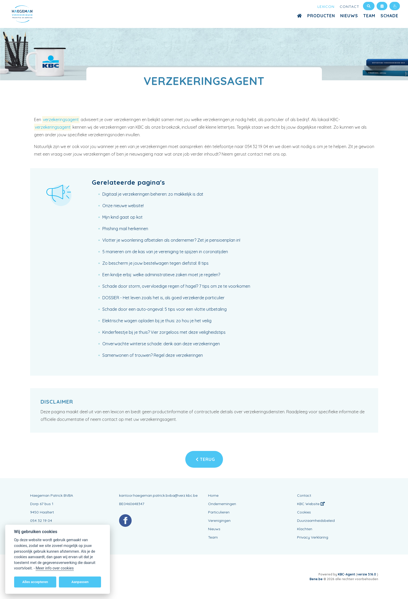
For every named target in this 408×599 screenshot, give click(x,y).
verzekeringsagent (61, 119)
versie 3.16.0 (367, 574)
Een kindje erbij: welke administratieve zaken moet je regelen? (161, 274)
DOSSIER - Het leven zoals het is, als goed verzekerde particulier (163, 297)
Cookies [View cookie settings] (304, 512)
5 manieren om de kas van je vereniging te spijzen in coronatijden (165, 251)
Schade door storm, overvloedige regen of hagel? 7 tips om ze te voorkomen (176, 286)
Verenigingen (219, 520)
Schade (389, 15)
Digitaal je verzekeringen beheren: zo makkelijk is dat (152, 194)
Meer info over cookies (55, 568)
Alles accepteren (35, 582)
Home (213, 495)
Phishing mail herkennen (125, 228)
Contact (349, 6)
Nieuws (349, 15)
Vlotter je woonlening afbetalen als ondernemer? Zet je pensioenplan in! (171, 240)
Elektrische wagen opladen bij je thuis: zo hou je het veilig (156, 320)
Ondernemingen (222, 503)
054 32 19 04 (41, 520)
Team (369, 15)
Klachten (304, 529)
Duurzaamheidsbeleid (316, 520)
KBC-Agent (346, 574)
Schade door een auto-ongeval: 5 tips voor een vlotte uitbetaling (164, 309)
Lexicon (325, 6)
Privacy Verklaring (312, 537)
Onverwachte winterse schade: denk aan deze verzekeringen (161, 343)
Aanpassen (79, 582)
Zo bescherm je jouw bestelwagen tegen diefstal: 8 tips (155, 263)
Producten (321, 15)
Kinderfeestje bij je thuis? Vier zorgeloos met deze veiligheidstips (164, 332)
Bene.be (316, 579)
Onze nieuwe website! (123, 205)
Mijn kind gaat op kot (122, 217)
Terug (205, 459)
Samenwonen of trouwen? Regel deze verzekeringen (152, 355)
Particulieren (219, 512)
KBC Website (311, 503)
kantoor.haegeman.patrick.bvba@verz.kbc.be (158, 495)
